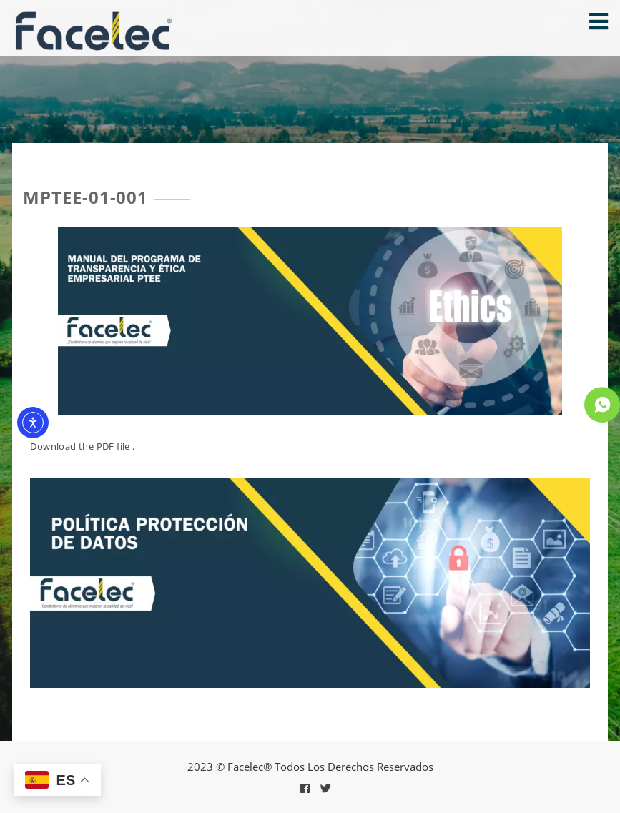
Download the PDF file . (82, 446)
